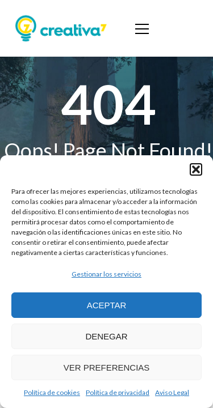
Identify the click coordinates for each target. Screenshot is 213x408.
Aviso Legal (172, 392)
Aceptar (107, 305)
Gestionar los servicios (106, 274)
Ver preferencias (107, 367)
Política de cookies (52, 392)
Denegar (106, 336)
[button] (196, 169)
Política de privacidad (117, 392)
